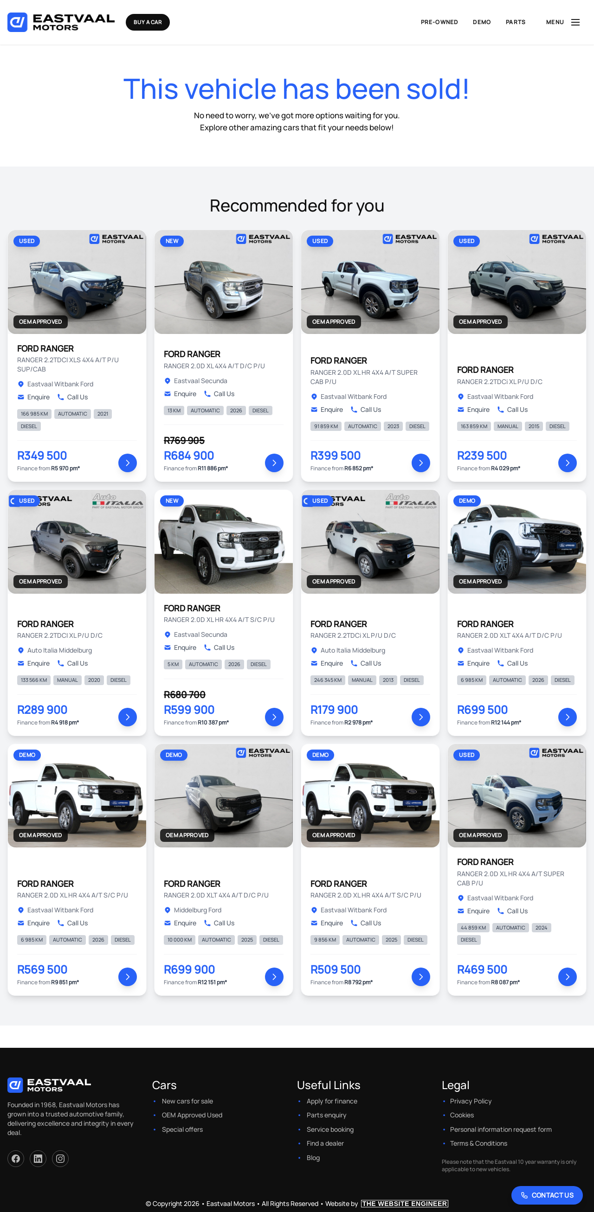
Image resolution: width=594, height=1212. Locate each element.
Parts (516, 22)
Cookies (462, 1114)
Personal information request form (501, 1129)
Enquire (33, 396)
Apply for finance (332, 1101)
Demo (482, 22)
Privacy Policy (471, 1101)
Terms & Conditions (478, 1143)
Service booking (330, 1129)
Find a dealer (325, 1143)
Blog (313, 1157)
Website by (387, 1203)
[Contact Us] (547, 1195)
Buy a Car (163, 22)
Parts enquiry (327, 1114)
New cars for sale (187, 1101)
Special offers (182, 1129)
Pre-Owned (439, 22)
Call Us (72, 396)
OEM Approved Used (192, 1114)
